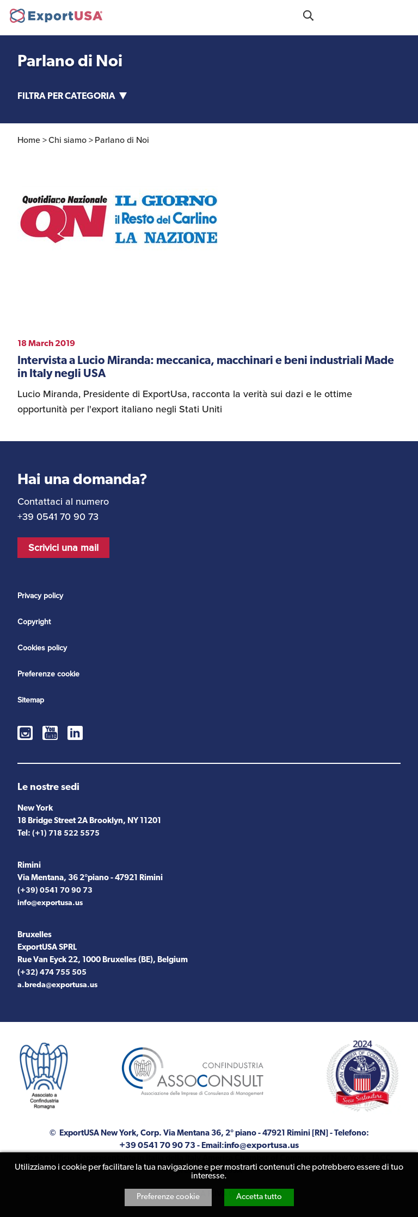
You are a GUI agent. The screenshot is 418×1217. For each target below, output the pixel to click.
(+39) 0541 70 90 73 (55, 891)
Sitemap (30, 700)
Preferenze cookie (168, 1197)
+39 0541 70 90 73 (356, 14)
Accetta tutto (259, 1197)
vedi (209, 378)
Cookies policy (42, 648)
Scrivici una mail (63, 548)
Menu (403, 14)
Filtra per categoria (66, 96)
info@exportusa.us (50, 903)
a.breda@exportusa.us (57, 985)
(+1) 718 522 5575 (66, 834)
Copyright (34, 622)
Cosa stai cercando (308, 15)
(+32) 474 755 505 (52, 973)
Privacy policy (40, 595)
